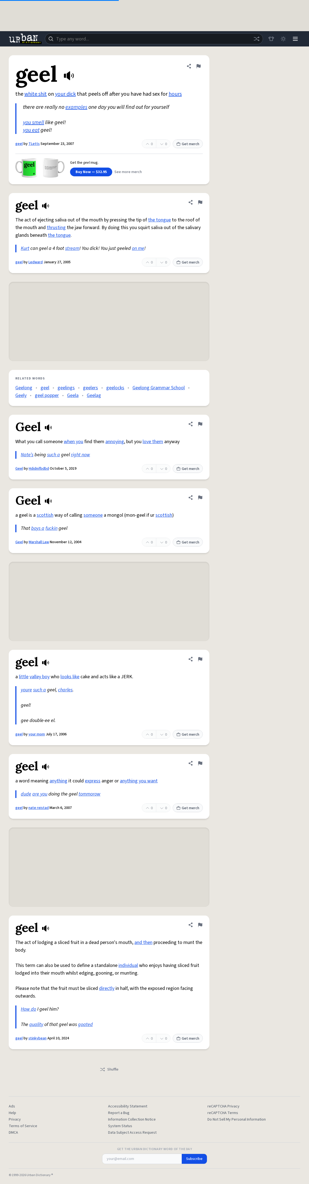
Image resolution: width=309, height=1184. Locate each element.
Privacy (15, 1119)
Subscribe (194, 1159)
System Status (120, 1126)
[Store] (271, 39)
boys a (37, 528)
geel (19, 144)
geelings (66, 387)
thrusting (56, 227)
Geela (73, 395)
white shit (35, 94)
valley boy (40, 676)
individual (128, 965)
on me (138, 248)
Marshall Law (39, 542)
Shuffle (109, 1069)
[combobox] (154, 38)
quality (36, 1024)
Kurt (25, 248)
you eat (31, 130)
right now (80, 454)
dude (26, 794)
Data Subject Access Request (132, 1132)
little (23, 676)
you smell (33, 122)
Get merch (187, 144)
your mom (36, 734)
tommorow (89, 794)
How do (28, 1009)
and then (143, 942)
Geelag (94, 395)
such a (53, 454)
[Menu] (295, 39)
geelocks (115, 387)
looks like (69, 676)
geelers (90, 387)
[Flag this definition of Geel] (200, 424)
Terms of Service (23, 1126)
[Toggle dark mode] (283, 39)
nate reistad (38, 808)
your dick (65, 94)
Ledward (35, 262)
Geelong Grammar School (158, 387)
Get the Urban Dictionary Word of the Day (154, 1149)
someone (93, 515)
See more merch (128, 172)
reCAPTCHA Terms (222, 1113)
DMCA (13, 1132)
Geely (21, 395)
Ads (12, 1106)
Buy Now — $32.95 (91, 172)
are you (39, 794)
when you (73, 441)
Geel (19, 468)
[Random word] (256, 39)
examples (76, 107)
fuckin (51, 528)
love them (153, 441)
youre (26, 689)
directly (106, 988)
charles (65, 689)
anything (58, 780)
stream (72, 248)
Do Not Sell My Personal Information (236, 1119)
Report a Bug (118, 1113)
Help (12, 1113)
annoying (114, 441)
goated (85, 1024)
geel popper (47, 395)
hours (175, 94)
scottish (45, 515)
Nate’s (27, 454)
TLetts (34, 144)
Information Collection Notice (132, 1119)
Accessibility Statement (127, 1106)
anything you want (139, 780)
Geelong (23, 387)
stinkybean (37, 1038)
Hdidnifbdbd (39, 468)
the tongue (159, 220)
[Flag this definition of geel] (198, 66)
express (92, 780)
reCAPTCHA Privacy (223, 1106)
